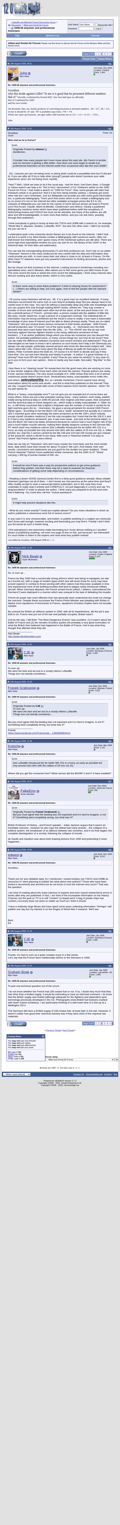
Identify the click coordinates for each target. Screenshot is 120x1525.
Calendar (95, 35)
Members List (52, 35)
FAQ (17, 35)
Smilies (11, 1054)
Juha (23, 73)
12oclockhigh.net (94, 1074)
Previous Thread (53, 1030)
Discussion (16, 25)
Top (115, 1074)
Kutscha (14, 746)
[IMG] (10, 1056)
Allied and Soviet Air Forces (35, 25)
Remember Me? (104, 25)
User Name (73, 24)
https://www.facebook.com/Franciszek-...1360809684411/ (39, 733)
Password (72, 28)
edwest (13, 855)
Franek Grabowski (22, 688)
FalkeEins (28, 791)
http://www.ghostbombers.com (24, 636)
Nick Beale (30, 556)
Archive (108, 1074)
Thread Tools (89, 59)
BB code (12, 1052)
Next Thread (68, 1030)
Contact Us (78, 1074)
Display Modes (105, 59)
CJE (27, 652)
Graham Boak (18, 972)
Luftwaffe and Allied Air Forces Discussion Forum (33, 22)
